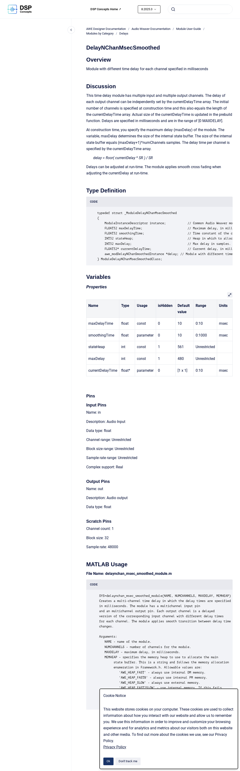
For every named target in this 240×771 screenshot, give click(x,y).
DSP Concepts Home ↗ (105, 9)
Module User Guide (188, 29)
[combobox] (200, 9)
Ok (108, 761)
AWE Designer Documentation (106, 29)
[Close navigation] (71, 30)
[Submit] (173, 9)
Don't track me (128, 761)
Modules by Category (100, 33)
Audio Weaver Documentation (151, 29)
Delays (123, 33)
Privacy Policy (114, 747)
